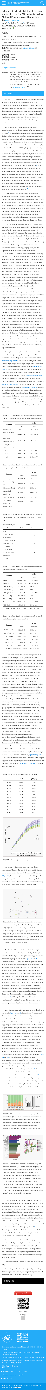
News (23, 1375)
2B (20, 1013)
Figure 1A (5, 876)
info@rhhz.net (10, 1387)
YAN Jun (20, 26)
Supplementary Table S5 (29, 387)
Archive (24, 1371)
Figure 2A (13, 1013)
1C (36, 959)
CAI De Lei (30, 26)
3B (8, 1057)
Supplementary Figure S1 (27, 763)
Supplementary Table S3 (34, 375)
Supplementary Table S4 (10, 384)
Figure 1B (29, 959)
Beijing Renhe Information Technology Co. (25, 1385)
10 (34, 1226)
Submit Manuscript (9, 1375)
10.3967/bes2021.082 (12, 20)
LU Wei (5, 23)
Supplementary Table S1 (10, 361)
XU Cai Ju (6, 29)
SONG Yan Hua (17, 23)
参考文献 (9, 1281)
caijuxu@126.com (28, 48)
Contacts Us (7, 1378)
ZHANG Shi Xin (8, 26)
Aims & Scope (8, 1371)
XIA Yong (30, 23)
